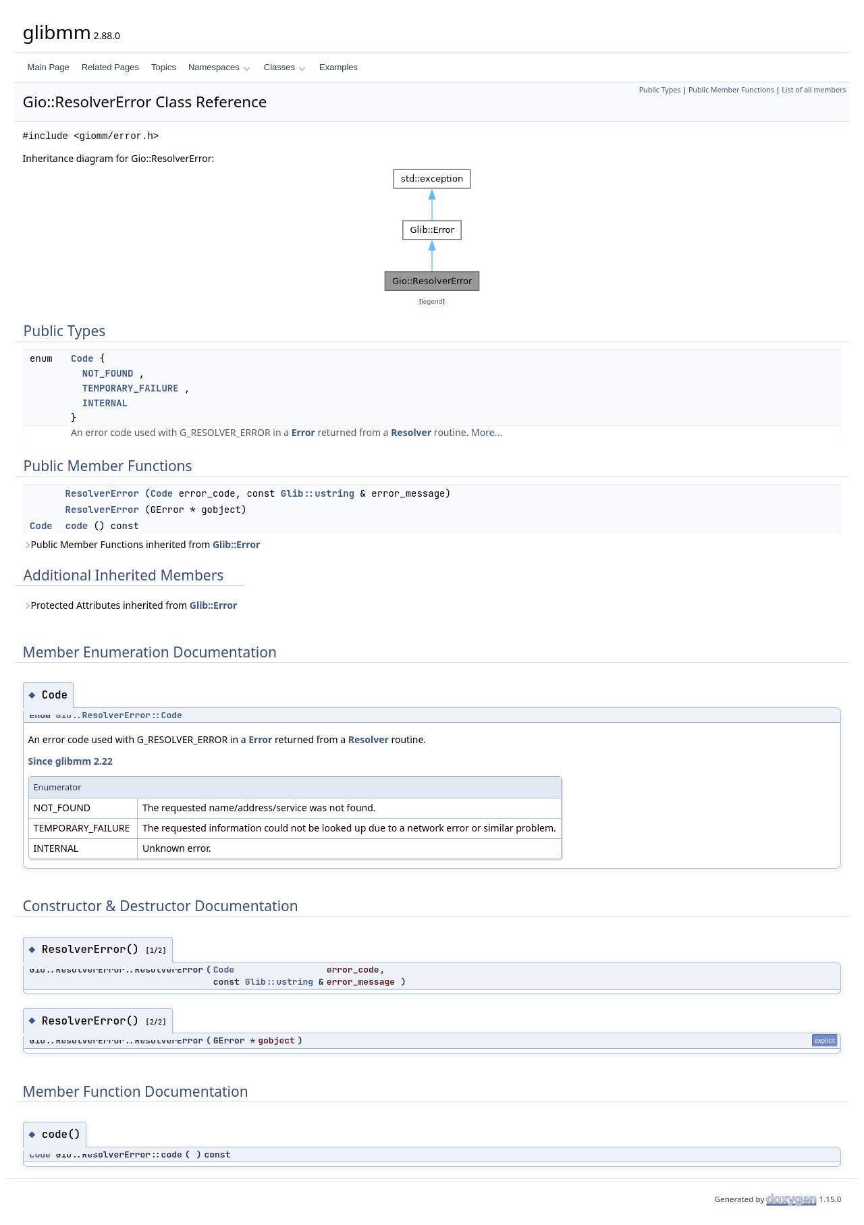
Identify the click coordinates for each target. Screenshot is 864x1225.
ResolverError (102, 493)
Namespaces (219, 67)
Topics (163, 67)
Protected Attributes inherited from (130, 605)
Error (303, 432)
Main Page (49, 67)
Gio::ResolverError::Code (119, 715)
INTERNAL (105, 403)
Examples (338, 67)
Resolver (411, 432)
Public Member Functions (731, 89)
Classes (285, 67)
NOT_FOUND (108, 373)
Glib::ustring (317, 493)
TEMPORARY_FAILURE (130, 388)
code (76, 526)
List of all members (814, 89)
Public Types (660, 89)
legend (432, 301)
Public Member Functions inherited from (142, 544)
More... (486, 432)
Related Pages (110, 67)
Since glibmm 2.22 (70, 761)
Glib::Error (236, 544)
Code (82, 358)
